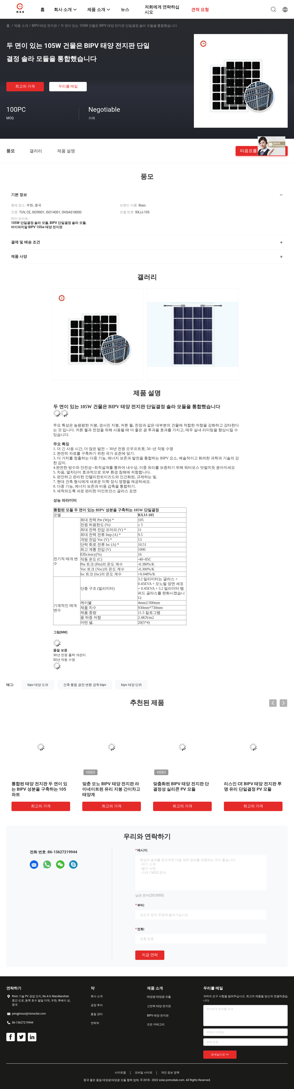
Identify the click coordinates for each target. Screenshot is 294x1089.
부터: (141, 905)
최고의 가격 (25, 86)
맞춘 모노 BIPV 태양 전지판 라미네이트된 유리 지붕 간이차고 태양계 (111, 789)
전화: (141, 929)
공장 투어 (97, 1005)
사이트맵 (120, 1072)
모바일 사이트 (143, 1072)
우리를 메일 (68, 86)
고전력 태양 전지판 (159, 1006)
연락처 (95, 1023)
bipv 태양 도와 (37, 685)
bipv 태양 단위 (131, 685)
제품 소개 (21, 25)
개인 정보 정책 (170, 1072)
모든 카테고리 (156, 1024)
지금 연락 (150, 955)
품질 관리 (97, 1014)
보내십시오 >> (220, 1054)
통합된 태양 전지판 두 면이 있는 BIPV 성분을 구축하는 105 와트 (39, 789)
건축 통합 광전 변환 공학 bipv (84, 685)
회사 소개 (97, 996)
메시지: (142, 850)
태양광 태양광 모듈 (159, 996)
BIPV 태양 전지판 (44, 25)
